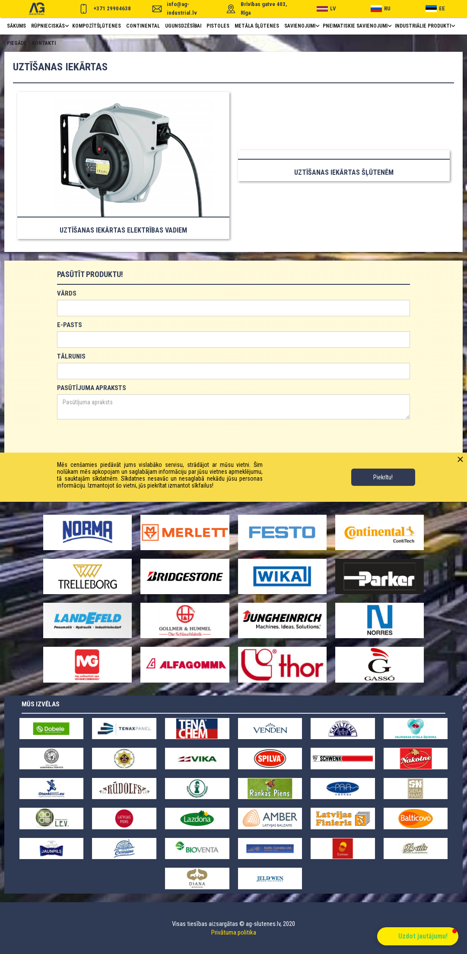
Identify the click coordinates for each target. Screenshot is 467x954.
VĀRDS (66, 293)
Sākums (16, 26)
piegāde (17, 43)
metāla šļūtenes (257, 26)
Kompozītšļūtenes (96, 26)
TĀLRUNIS (71, 356)
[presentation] (122, 440)
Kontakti (44, 43)
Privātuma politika (233, 932)
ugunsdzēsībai (183, 26)
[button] (49, 26)
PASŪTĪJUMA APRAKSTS (91, 388)
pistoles (217, 26)
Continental (143, 26)
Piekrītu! (383, 477)
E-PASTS (69, 325)
